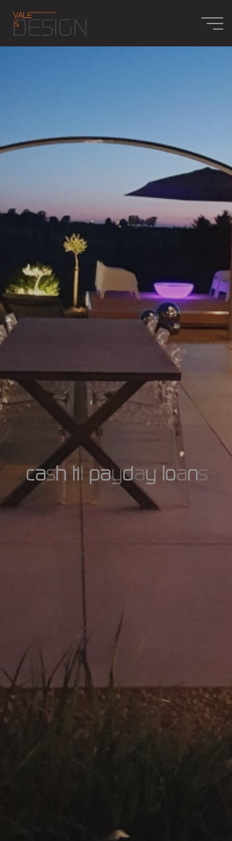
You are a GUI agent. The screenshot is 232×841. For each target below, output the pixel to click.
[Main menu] (212, 23)
